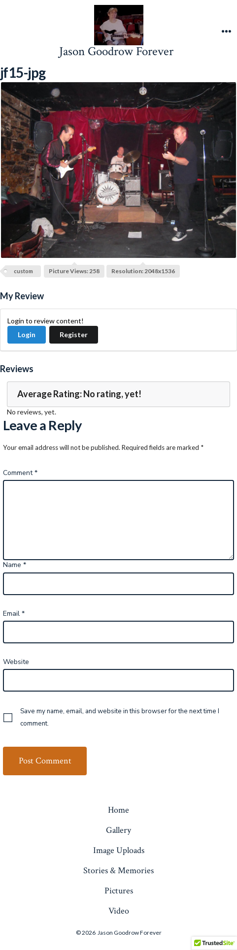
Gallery (118, 830)
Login (26, 334)
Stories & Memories (118, 870)
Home (118, 810)
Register (74, 334)
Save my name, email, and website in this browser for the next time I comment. (119, 717)
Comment (20, 472)
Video (118, 911)
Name (14, 565)
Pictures (118, 890)
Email (14, 613)
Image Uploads (118, 850)
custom (23, 271)
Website (16, 661)
